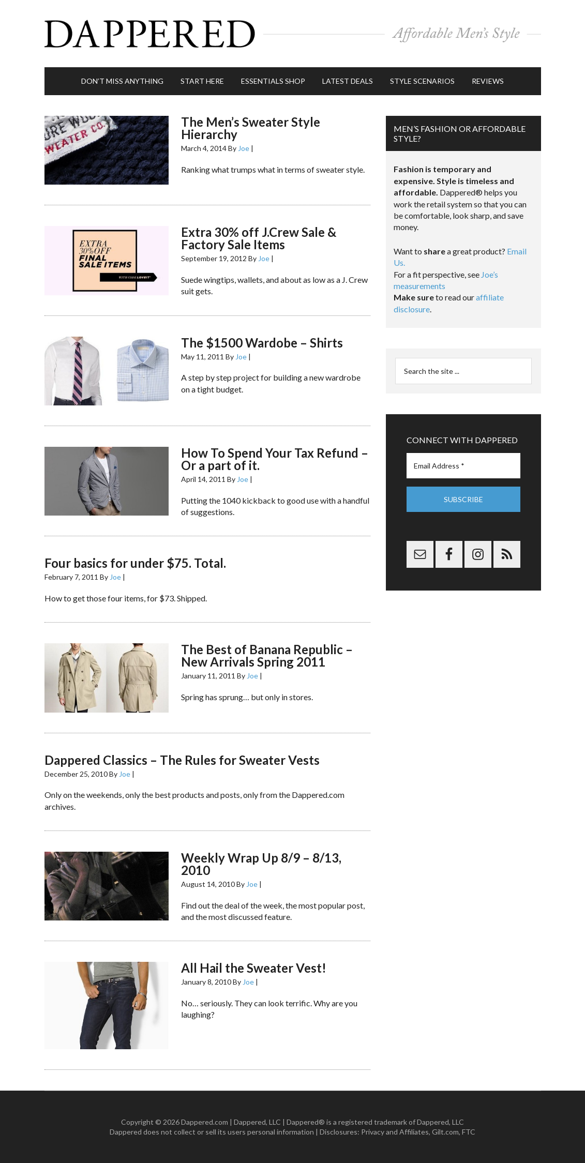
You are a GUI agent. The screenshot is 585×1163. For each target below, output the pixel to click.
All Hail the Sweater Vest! (253, 967)
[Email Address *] (463, 465)
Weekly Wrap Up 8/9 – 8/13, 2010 (261, 864)
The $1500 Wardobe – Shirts (262, 342)
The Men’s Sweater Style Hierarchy (250, 128)
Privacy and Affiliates (395, 1131)
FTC (468, 1131)
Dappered (292, 33)
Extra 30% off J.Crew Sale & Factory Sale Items (258, 238)
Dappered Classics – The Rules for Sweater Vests (182, 759)
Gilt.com (445, 1131)
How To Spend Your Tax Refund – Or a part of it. (274, 459)
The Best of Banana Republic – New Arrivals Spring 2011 (267, 655)
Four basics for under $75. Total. (135, 562)
